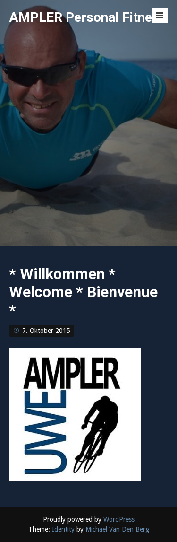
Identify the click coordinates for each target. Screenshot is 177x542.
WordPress (119, 519)
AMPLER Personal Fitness (87, 17)
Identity (63, 529)
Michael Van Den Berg (117, 529)
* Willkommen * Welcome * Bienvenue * (83, 292)
